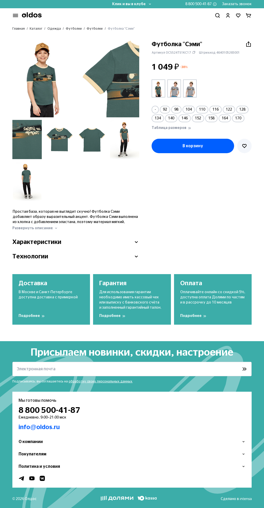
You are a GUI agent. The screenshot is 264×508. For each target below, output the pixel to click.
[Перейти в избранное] (238, 15)
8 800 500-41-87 (198, 4)
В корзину (193, 146)
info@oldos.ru (39, 427)
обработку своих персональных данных (101, 381)
